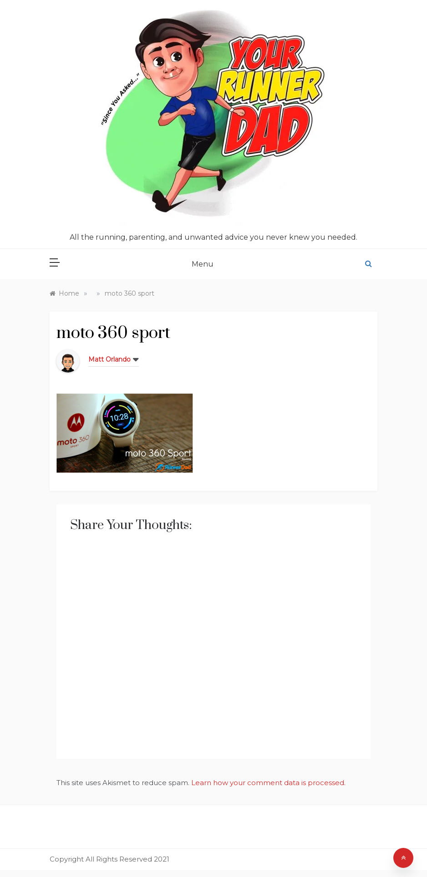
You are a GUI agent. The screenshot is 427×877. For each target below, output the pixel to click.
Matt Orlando (109, 359)
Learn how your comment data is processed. (268, 782)
